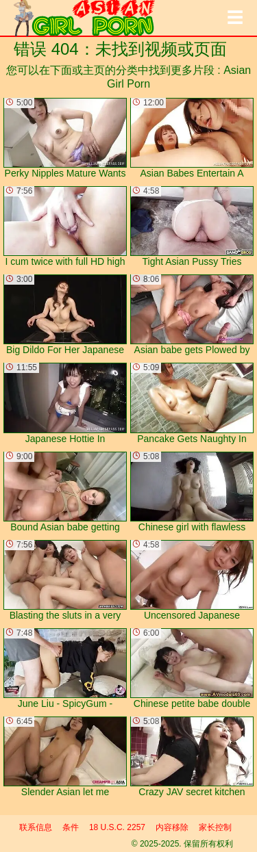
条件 (70, 827)
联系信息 (35, 827)
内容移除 (172, 827)
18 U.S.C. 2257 (117, 827)
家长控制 (215, 827)
